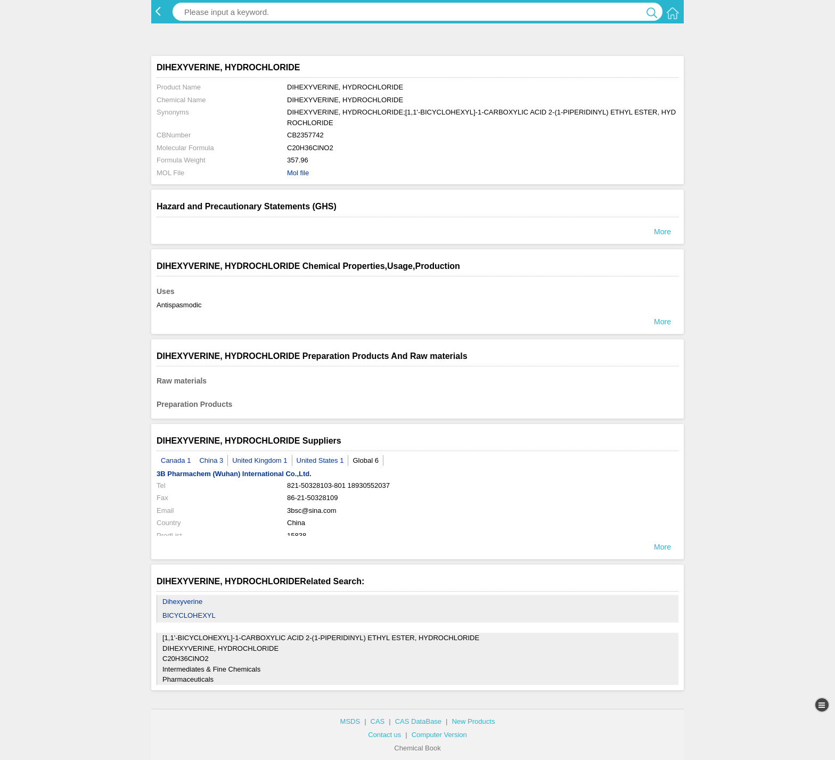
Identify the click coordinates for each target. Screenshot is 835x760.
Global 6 (365, 460)
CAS (378, 721)
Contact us (384, 735)
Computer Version (439, 735)
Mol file (298, 173)
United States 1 (320, 460)
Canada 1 (176, 460)
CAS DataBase (418, 721)
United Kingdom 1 (259, 460)
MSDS (350, 721)
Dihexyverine (182, 602)
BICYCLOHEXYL (189, 615)
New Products (473, 721)
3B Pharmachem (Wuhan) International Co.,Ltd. (234, 474)
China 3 (211, 460)
